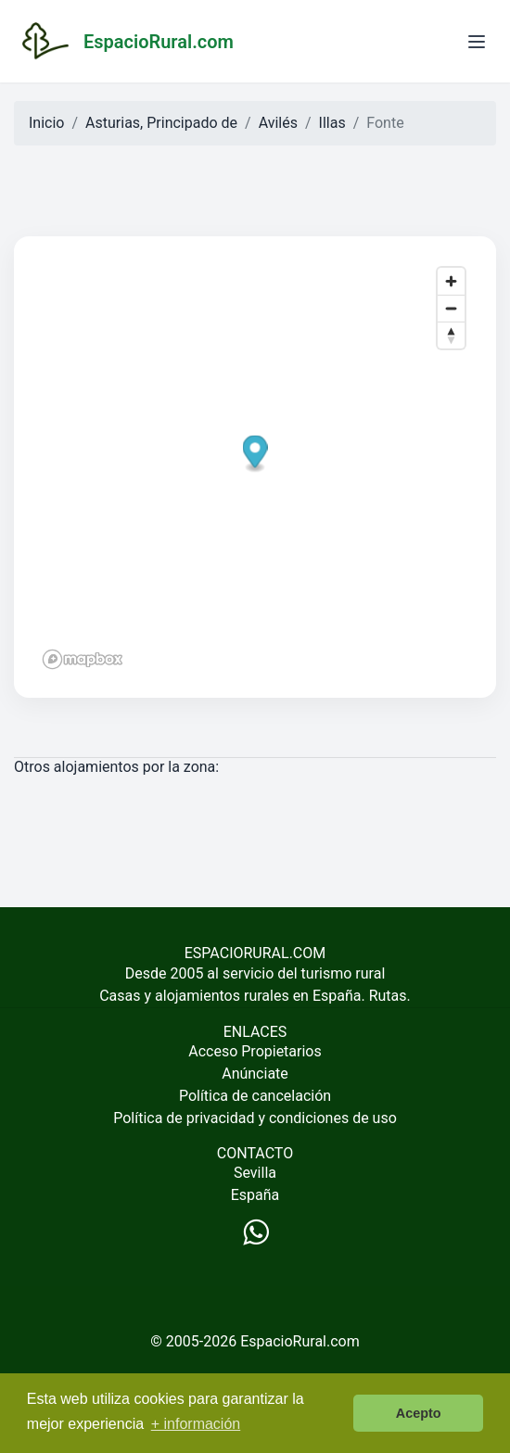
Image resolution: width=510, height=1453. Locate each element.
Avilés (278, 123)
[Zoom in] (451, 281)
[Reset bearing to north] (451, 335)
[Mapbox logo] (82, 659)
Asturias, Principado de (161, 123)
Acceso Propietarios (255, 1051)
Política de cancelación (255, 1096)
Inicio (46, 123)
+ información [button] (196, 1424)
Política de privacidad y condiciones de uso (255, 1118)
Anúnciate (255, 1073)
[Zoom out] (451, 308)
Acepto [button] (418, 1413)
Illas (332, 123)
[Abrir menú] (476, 42)
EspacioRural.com (300, 1341)
